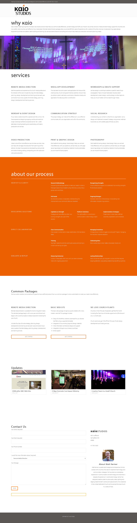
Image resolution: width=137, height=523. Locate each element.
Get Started (28, 336)
